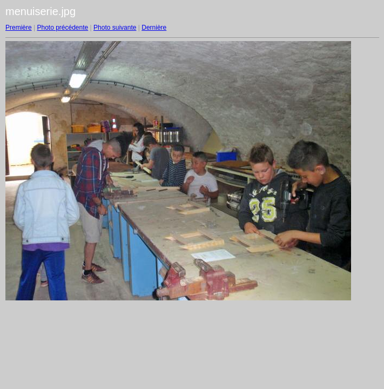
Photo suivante (114, 27)
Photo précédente (62, 27)
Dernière (154, 27)
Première (18, 27)
